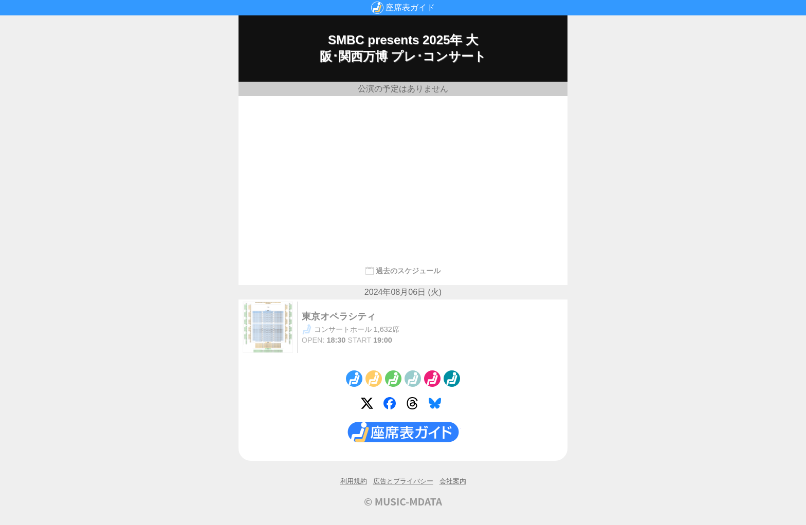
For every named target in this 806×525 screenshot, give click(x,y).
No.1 (354, 378)
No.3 (393, 378)
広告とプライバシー (403, 481)
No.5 (432, 378)
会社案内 (452, 481)
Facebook (391, 405)
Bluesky (437, 405)
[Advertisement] (403, 176)
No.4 (413, 378)
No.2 (373, 378)
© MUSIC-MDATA (403, 501)
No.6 (452, 378)
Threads (414, 405)
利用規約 (353, 481)
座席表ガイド (410, 7)
